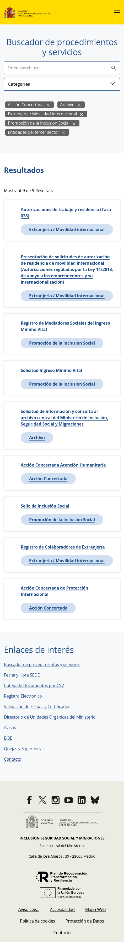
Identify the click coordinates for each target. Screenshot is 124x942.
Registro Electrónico (23, 696)
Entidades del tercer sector (33, 132)
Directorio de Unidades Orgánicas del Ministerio (49, 717)
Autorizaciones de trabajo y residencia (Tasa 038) (66, 213)
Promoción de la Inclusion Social (38, 123)
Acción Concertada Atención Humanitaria (63, 465)
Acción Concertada (26, 104)
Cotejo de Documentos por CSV (37, 685)
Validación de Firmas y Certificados (41, 706)
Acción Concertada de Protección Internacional (54, 591)
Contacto (16, 759)
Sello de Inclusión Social (45, 506)
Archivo (67, 104)
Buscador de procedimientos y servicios (42, 664)
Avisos (10, 727)
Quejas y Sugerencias (24, 748)
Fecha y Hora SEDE (22, 675)
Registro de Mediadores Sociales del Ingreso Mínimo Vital (65, 326)
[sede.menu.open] (117, 12)
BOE (11, 738)
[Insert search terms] (55, 68)
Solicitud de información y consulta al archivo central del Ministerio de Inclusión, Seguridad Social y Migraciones (64, 417)
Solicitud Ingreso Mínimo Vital (51, 370)
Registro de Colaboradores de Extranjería (63, 547)
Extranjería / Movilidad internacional (42, 114)
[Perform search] (113, 68)
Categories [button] (62, 83)
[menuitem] (29, 909)
